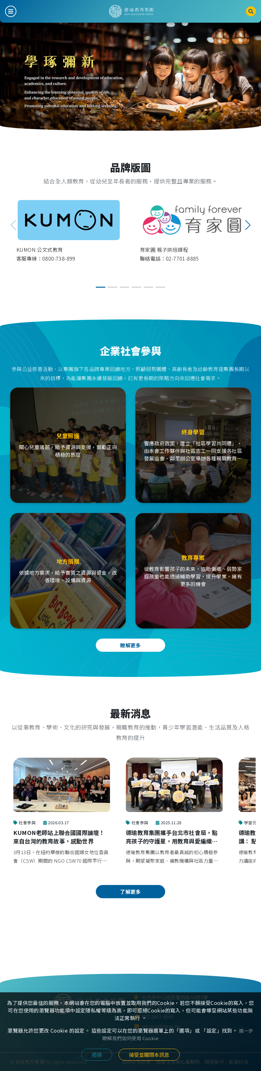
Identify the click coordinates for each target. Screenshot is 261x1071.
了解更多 (130, 891)
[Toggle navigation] (10, 11)
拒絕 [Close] (97, 1054)
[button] (248, 225)
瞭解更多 (130, 645)
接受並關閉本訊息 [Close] (149, 1054)
